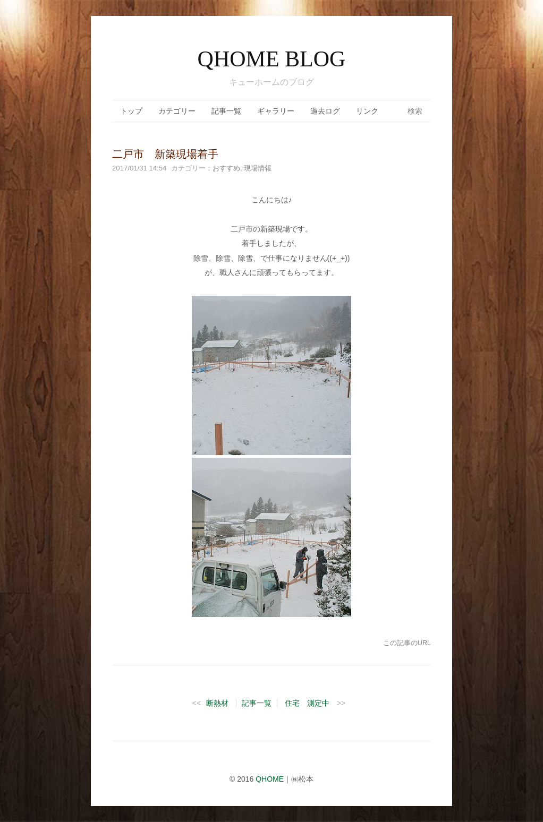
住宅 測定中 (307, 703)
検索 (415, 111)
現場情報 (258, 168)
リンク (367, 111)
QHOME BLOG (272, 59)
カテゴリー (177, 111)
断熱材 (217, 703)
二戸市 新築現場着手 (165, 154)
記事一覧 (226, 111)
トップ (131, 111)
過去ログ (325, 111)
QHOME (270, 779)
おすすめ (226, 168)
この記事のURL (407, 643)
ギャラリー (275, 111)
